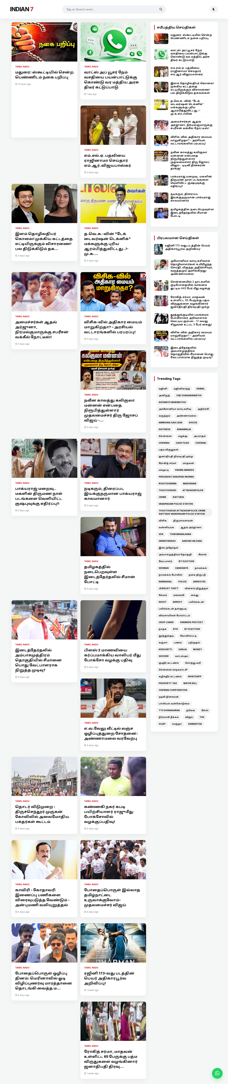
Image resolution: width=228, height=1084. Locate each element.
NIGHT (162, 602)
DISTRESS (164, 429)
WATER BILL (190, 683)
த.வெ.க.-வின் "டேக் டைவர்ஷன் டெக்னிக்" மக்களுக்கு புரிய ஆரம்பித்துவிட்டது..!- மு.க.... (107, 244)
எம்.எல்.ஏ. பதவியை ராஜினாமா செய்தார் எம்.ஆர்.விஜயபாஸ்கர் (107, 160)
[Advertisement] (44, 110)
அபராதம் (200, 436)
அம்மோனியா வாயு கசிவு (175, 409)
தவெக (190, 710)
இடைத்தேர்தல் (168, 547)
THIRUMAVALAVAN (180, 534)
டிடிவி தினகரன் (169, 696)
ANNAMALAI (184, 429)
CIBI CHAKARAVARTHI (188, 395)
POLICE (182, 581)
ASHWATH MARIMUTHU (172, 402)
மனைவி (178, 595)
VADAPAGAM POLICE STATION (176, 504)
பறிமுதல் (194, 642)
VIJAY (162, 724)
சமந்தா (177, 724)
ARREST (177, 602)
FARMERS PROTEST (191, 622)
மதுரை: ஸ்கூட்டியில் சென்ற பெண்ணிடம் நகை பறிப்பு (44, 74)
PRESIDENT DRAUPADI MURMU (176, 476)
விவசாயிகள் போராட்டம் (174, 615)
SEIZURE (164, 656)
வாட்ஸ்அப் (181, 656)
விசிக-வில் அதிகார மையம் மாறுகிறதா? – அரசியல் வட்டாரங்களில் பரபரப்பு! (113, 327)
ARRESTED (199, 581)
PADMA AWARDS (184, 470)
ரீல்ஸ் (204, 710)
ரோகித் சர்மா (167, 463)
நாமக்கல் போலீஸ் (170, 574)
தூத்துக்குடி (166, 635)
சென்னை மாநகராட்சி (173, 669)
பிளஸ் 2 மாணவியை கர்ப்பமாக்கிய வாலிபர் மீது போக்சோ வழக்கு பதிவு (112, 655)
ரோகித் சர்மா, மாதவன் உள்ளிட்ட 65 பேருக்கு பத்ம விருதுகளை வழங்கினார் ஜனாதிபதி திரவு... (111, 1059)
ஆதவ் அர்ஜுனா (190, 527)
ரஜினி (163, 388)
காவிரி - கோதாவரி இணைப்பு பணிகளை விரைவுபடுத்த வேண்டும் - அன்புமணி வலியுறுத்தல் (42, 897)
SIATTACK (178, 497)
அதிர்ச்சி (203, 409)
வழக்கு (182, 436)
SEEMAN (164, 568)
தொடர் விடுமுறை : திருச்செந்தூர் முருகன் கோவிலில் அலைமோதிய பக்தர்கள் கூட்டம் (42, 814)
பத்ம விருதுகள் (168, 449)
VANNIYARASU (167, 541)
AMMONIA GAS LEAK (170, 422)
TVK (202, 717)
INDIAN (21, 9)
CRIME (162, 497)
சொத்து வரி (193, 663)
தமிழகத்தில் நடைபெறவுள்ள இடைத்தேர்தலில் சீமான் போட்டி (109, 574)
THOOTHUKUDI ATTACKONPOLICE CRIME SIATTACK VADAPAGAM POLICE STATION (182, 512)
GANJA (182, 649)
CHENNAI (164, 443)
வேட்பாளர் (165, 561)
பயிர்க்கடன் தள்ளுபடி (172, 608)
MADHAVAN (189, 483)
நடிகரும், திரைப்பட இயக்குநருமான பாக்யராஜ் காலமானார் (113, 493)
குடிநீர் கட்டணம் (169, 663)
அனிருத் (164, 395)
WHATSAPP (194, 676)
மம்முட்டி (164, 470)
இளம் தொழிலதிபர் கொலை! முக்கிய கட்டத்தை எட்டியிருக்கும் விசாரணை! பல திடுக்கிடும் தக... (44, 241)
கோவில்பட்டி (188, 635)
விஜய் (189, 717)
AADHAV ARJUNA (192, 541)
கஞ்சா (163, 642)
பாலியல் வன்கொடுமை (174, 703)
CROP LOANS (166, 622)
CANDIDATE (181, 568)
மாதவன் (188, 463)
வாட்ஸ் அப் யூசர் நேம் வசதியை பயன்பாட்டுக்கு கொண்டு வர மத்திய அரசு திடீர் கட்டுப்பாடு (111, 79)
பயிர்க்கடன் (196, 602)
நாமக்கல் (201, 568)
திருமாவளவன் (183, 520)
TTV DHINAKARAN (169, 710)
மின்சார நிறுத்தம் (196, 588)
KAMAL (200, 388)
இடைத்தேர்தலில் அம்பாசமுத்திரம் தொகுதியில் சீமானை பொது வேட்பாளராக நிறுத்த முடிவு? (38, 660)
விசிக (163, 520)
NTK (175, 629)
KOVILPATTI (165, 649)
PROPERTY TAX (168, 683)
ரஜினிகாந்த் (182, 388)
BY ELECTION (186, 561)
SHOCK (193, 422)
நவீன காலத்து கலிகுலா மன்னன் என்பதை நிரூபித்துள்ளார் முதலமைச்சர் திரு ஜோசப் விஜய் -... (111, 410)
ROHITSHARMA (168, 483)
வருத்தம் (164, 415)
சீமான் (202, 554)
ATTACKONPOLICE (193, 490)
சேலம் (163, 595)
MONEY (197, 649)
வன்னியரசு (166, 527)
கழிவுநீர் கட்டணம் (170, 676)
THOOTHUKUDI (167, 490)
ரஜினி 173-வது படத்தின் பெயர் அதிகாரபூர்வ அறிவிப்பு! (109, 978)
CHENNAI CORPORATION (173, 690)
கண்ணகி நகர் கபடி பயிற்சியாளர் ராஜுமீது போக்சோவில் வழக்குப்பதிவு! (108, 814)
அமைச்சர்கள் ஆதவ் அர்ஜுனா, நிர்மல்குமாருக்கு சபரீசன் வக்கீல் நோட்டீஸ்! (42, 329)
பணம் (178, 642)
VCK (161, 534)
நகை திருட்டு (197, 574)
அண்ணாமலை (186, 415)
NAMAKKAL (165, 581)
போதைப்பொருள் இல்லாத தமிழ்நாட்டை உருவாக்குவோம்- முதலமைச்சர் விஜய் (112, 897)
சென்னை (165, 436)
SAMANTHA (195, 724)
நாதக (163, 629)
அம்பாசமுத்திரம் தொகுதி (175, 554)
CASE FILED (182, 443)
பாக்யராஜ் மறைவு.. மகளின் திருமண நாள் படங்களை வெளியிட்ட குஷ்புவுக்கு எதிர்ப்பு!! (39, 496)
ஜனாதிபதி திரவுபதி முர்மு (176, 456)
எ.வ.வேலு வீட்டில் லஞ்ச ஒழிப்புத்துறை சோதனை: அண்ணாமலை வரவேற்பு (111, 733)
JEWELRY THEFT (168, 588)
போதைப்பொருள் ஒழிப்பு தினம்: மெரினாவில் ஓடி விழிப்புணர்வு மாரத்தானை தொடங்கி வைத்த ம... (43, 980)
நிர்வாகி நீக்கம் (169, 717)
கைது (194, 595)
